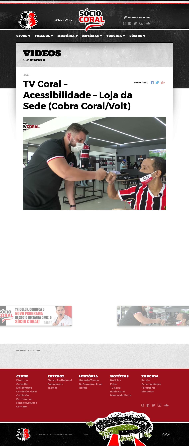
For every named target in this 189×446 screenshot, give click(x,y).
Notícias (90, 36)
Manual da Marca (120, 395)
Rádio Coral (117, 391)
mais (34, 60)
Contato (21, 406)
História (66, 36)
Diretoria (22, 380)
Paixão (145, 380)
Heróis (83, 387)
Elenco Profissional (60, 380)
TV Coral (115, 387)
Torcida (114, 36)
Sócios (135, 36)
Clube (21, 36)
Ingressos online (137, 17)
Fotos (113, 383)
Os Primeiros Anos (90, 383)
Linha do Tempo (89, 380)
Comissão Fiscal (26, 391)
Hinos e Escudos (26, 402)
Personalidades (151, 383)
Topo (86, 434)
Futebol (42, 36)
